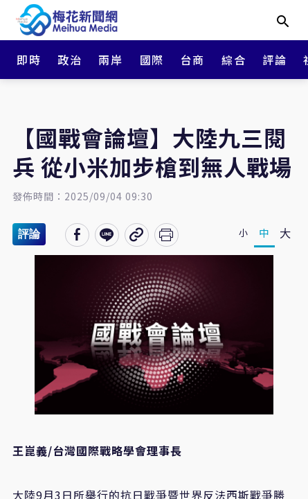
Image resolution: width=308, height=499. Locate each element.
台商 (193, 59)
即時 (29, 59)
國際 (152, 59)
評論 (274, 59)
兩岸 (110, 59)
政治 (69, 59)
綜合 (233, 59)
